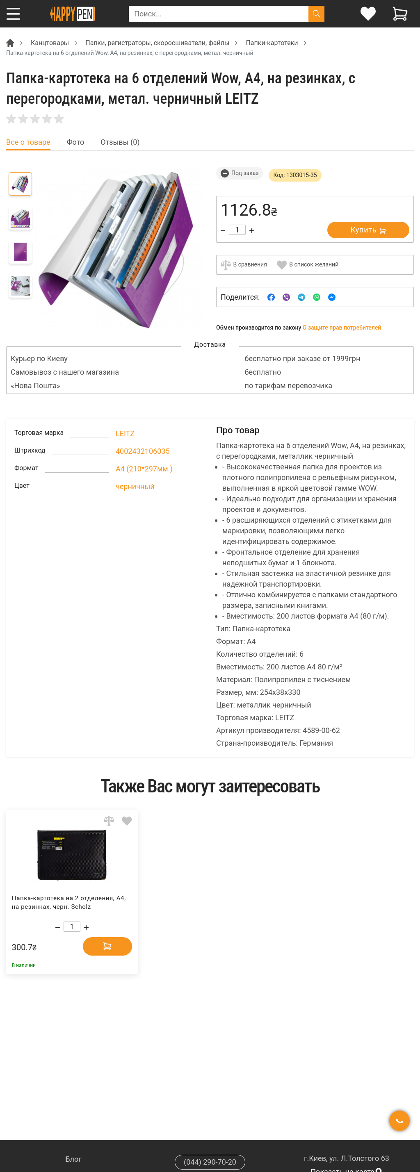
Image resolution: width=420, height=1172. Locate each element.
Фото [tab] (75, 142)
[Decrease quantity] (223, 230)
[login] (368, 13)
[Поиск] (316, 14)
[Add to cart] (107, 946)
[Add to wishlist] (127, 821)
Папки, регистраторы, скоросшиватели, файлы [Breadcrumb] (157, 43)
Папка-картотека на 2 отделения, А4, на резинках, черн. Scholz (69, 902)
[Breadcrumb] (10, 42)
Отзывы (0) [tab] (119, 142)
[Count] (237, 230)
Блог (73, 1159)
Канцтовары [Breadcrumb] (50, 43)
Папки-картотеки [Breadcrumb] (272, 43)
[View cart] (400, 13)
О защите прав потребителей (342, 327)
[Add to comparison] (109, 821)
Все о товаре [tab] (28, 142)
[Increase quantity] (251, 230)
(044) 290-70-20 (210, 1162)
